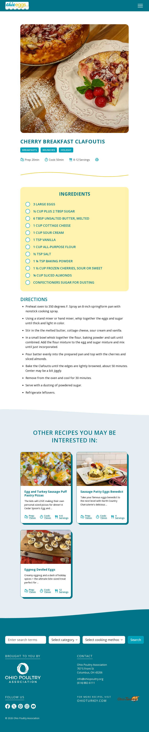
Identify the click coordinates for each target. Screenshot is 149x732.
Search (135, 640)
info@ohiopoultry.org (90, 679)
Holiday (66, 150)
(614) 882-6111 (86, 683)
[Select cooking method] (104, 640)
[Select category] (64, 640)
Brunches (49, 150)
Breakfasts (29, 150)
